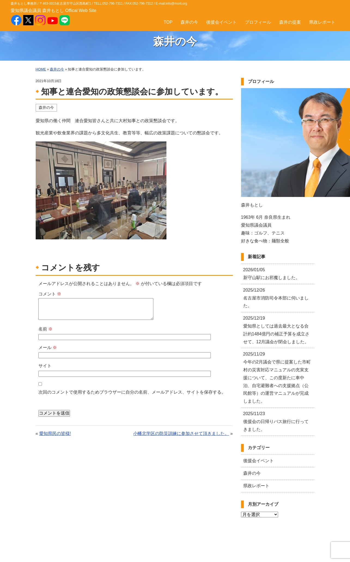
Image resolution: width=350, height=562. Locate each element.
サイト (44, 365)
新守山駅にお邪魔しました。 (271, 273)
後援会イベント (221, 22)
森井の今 (189, 22)
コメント (49, 294)
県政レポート (322, 22)
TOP (168, 22)
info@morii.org (176, 3)
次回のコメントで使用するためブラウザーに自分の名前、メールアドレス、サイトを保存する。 (132, 392)
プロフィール (258, 22)
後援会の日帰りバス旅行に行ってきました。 (276, 421)
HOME (41, 69)
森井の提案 (290, 22)
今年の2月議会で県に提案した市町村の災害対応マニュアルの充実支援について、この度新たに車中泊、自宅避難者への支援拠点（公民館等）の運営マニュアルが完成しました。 (277, 377)
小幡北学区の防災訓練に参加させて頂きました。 (181, 433)
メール (47, 347)
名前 (45, 329)
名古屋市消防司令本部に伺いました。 (276, 298)
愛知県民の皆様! (55, 433)
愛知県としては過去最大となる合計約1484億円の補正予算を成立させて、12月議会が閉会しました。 (276, 330)
